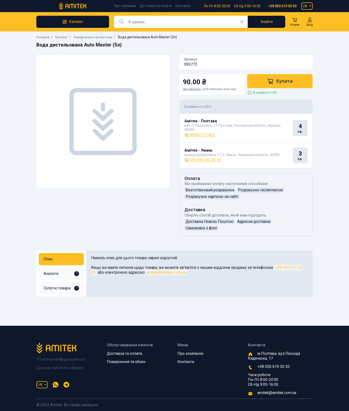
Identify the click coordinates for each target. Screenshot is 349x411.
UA (305, 6)
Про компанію (125, 6)
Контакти (182, 6)
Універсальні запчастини (95, 37)
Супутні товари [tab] (61, 288)
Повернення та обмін (126, 361)
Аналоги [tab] (61, 273)
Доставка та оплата (156, 6)
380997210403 (199, 135)
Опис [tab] (48, 259)
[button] (310, 22)
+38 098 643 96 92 (202, 160)
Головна (42, 37)
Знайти (266, 21)
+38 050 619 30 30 (282, 6)
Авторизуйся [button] (192, 89)
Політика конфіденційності (60, 359)
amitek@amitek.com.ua (166, 272)
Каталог (62, 37)
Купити (280, 81)
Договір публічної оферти (59, 367)
